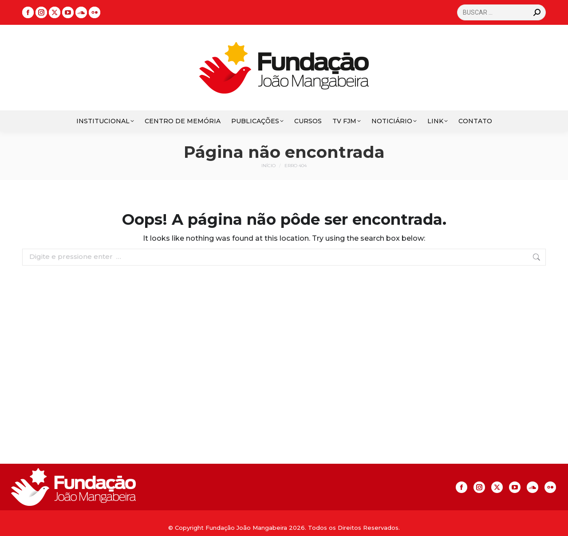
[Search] (501, 12)
